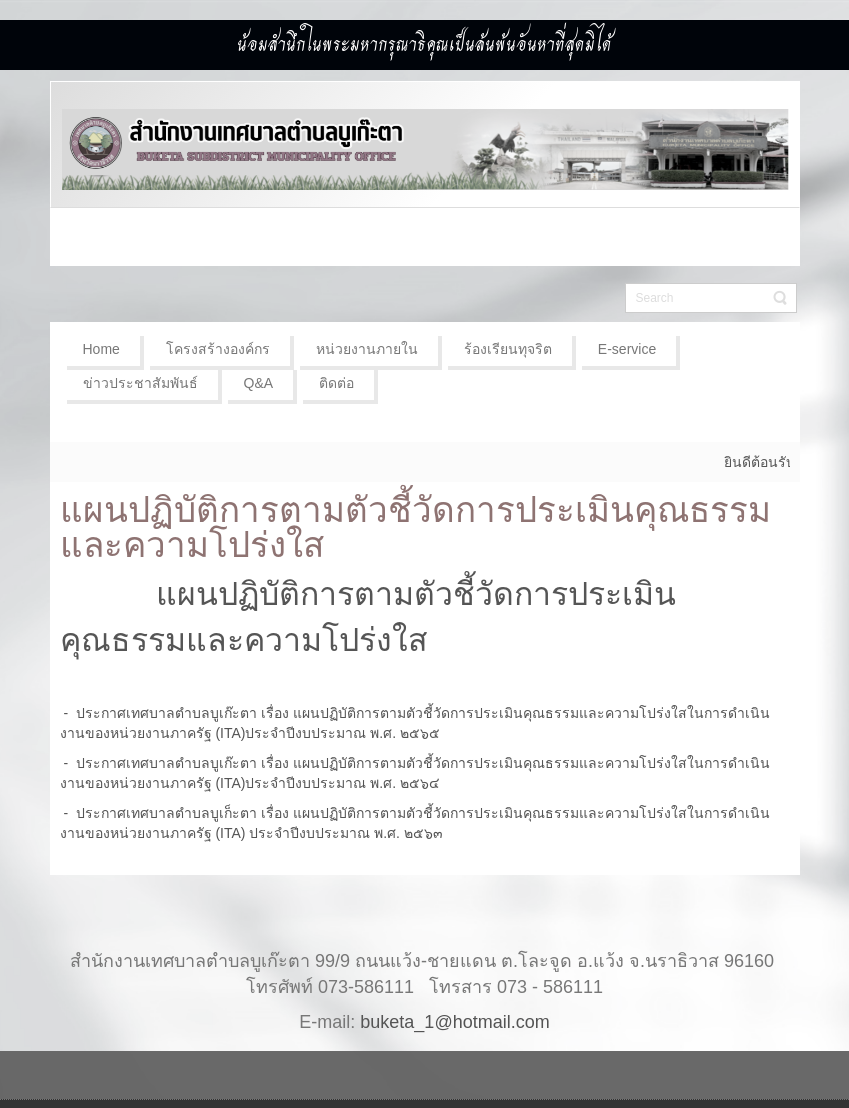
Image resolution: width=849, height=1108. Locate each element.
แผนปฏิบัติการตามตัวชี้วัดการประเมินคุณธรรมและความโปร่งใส (415, 527)
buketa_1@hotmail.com (454, 1022)
